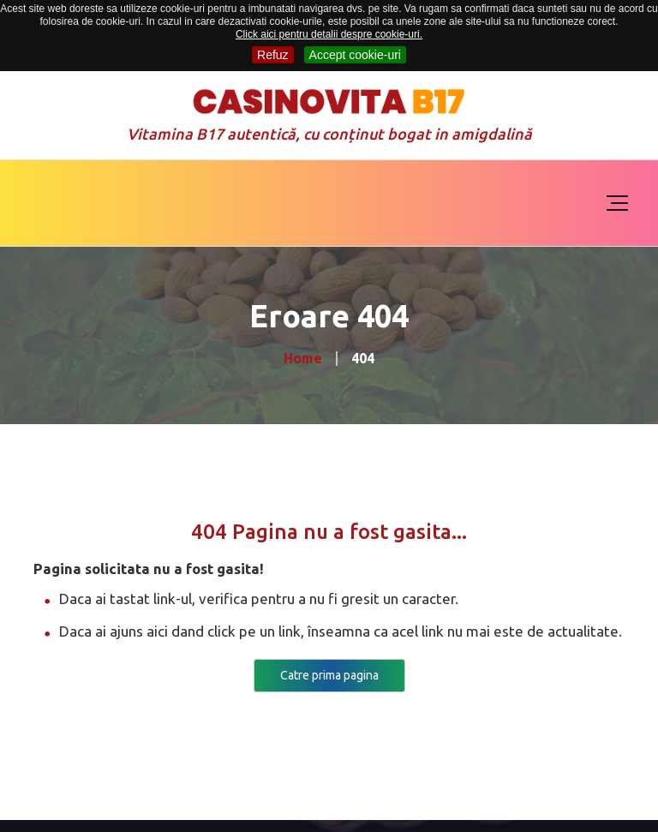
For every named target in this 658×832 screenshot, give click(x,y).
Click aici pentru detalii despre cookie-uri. (329, 34)
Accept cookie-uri (355, 55)
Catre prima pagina (329, 675)
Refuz (273, 55)
